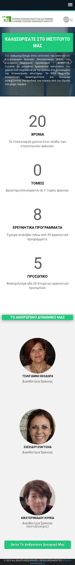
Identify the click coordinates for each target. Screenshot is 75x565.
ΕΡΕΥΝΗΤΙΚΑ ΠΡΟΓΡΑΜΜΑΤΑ (37, 227)
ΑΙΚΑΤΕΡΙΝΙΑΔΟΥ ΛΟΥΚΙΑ (37, 518)
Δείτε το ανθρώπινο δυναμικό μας (38, 545)
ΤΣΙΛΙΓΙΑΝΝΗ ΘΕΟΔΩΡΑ (37, 376)
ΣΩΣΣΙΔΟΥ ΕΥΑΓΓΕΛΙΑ (37, 447)
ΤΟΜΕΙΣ (37, 183)
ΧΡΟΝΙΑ (37, 134)
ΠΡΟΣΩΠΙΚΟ (37, 276)
